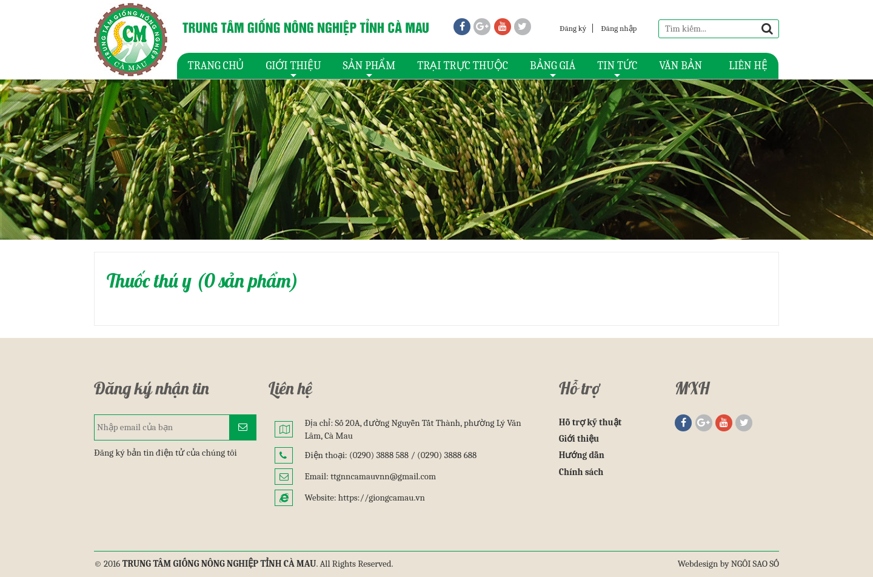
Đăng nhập (619, 28)
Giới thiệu (579, 438)
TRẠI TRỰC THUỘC (462, 65)
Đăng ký (573, 28)
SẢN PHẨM (369, 69)
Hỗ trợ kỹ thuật (590, 422)
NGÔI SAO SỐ (755, 563)
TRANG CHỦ (216, 65)
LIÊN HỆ (748, 65)
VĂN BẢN (680, 65)
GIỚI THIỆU (293, 69)
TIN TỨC (617, 69)
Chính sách (581, 472)
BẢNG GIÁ (552, 69)
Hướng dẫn (581, 455)
